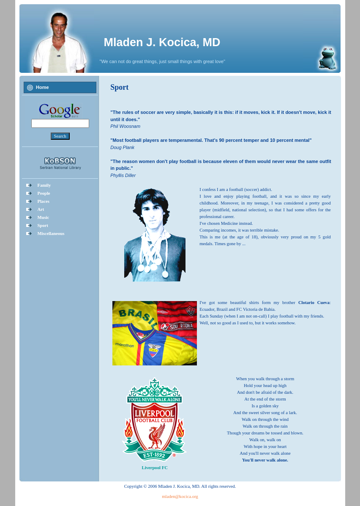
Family (44, 185)
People (43, 193)
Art (40, 209)
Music (43, 217)
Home (42, 87)
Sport (42, 225)
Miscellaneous (50, 233)
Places (43, 201)
